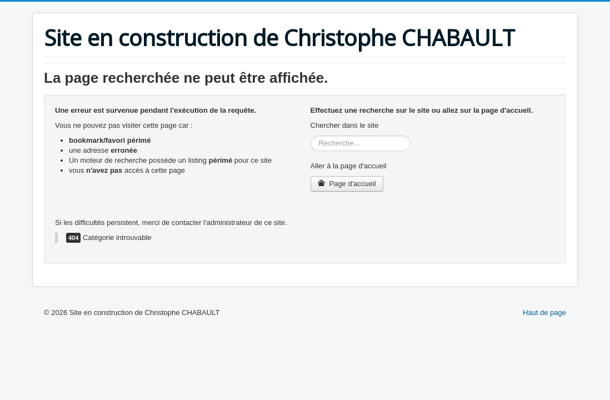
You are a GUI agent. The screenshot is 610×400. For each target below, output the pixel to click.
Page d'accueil (347, 183)
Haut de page (544, 312)
